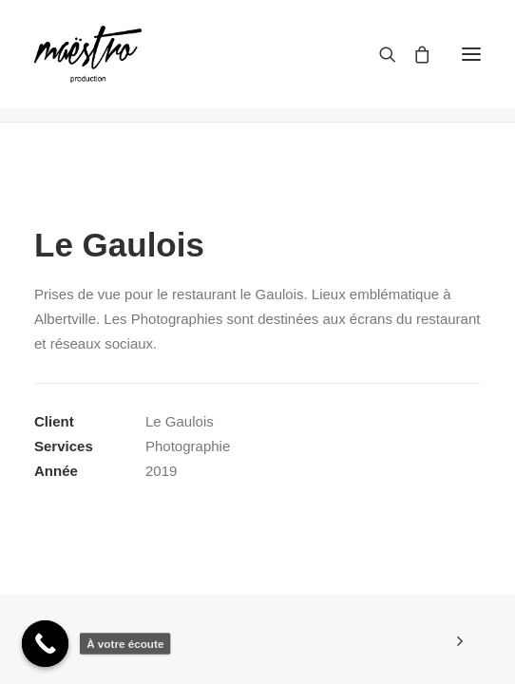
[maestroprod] (88, 54)
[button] (471, 54)
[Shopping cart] (413, 54)
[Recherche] (379, 54)
